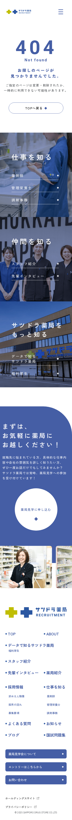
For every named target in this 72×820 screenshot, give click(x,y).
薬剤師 (51, 696)
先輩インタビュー (23, 672)
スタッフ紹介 (19, 661)
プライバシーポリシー (18, 807)
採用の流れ (15, 704)
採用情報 (15, 687)
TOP (12, 634)
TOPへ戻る (34, 108)
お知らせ (54, 723)
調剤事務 (52, 713)
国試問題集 (55, 735)
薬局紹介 (54, 672)
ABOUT (52, 634)
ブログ (13, 735)
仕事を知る (55, 687)
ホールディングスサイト (20, 798)
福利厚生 (13, 651)
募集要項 (13, 713)
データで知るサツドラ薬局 (31, 645)
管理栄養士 (53, 704)
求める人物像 (16, 696)
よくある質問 (19, 723)
